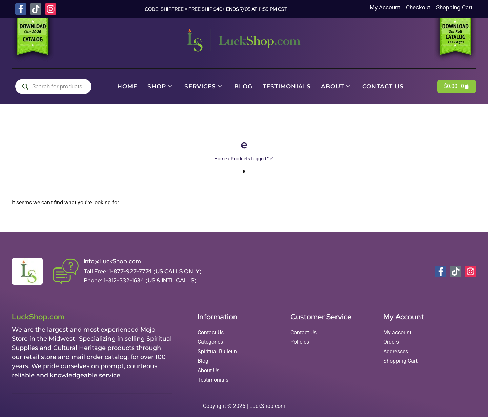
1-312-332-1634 (124, 280)
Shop (159, 86)
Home (127, 86)
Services (203, 86)
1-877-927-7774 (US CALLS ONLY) (155, 271)
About (335, 86)
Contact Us (383, 86)
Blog (243, 86)
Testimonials (287, 86)
